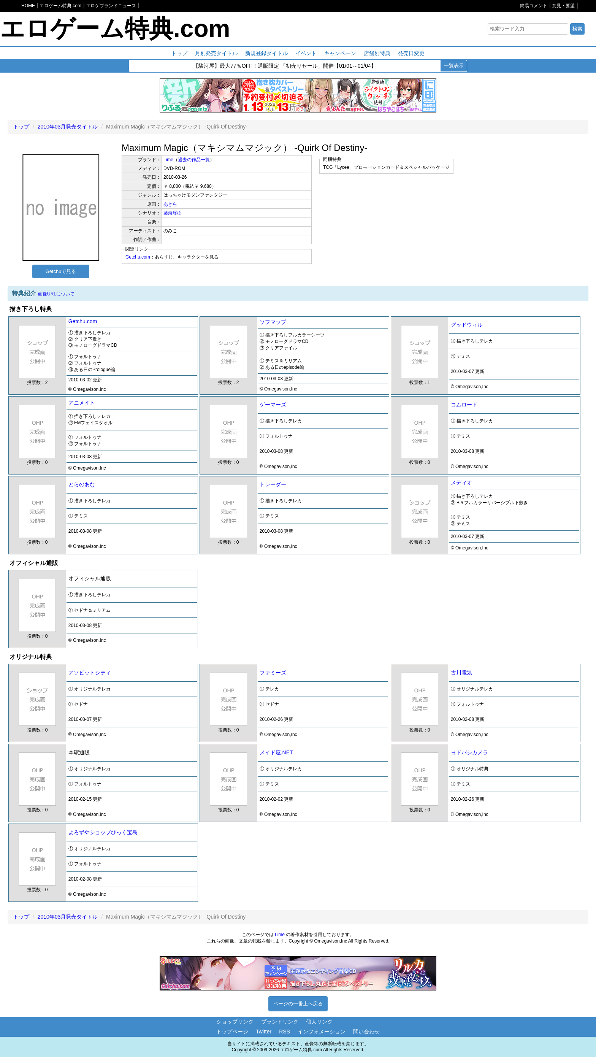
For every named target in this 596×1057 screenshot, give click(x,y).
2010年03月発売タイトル (68, 127)
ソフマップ (273, 322)
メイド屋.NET (276, 752)
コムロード (464, 405)
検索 (577, 29)
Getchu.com (137, 257)
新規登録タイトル (266, 53)
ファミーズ (273, 673)
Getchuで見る (61, 271)
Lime (168, 159)
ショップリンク (235, 1022)
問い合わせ (366, 1031)
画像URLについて (56, 294)
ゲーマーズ (273, 405)
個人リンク (319, 1022)
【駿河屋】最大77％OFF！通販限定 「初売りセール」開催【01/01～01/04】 (284, 66)
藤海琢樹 (172, 213)
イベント (306, 53)
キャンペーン (340, 53)
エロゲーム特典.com (115, 28)
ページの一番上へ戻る (298, 1003)
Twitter (263, 1031)
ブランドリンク (279, 1022)
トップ (179, 53)
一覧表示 (454, 65)
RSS (284, 1031)
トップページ (232, 1031)
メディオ (461, 482)
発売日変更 (411, 53)
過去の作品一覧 (194, 159)
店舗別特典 (377, 53)
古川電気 (461, 673)
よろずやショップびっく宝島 (103, 832)
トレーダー (273, 484)
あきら (170, 204)
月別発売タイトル (216, 53)
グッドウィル (467, 325)
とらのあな (81, 484)
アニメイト (81, 403)
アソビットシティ (89, 673)
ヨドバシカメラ (469, 752)
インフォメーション (322, 1031)
